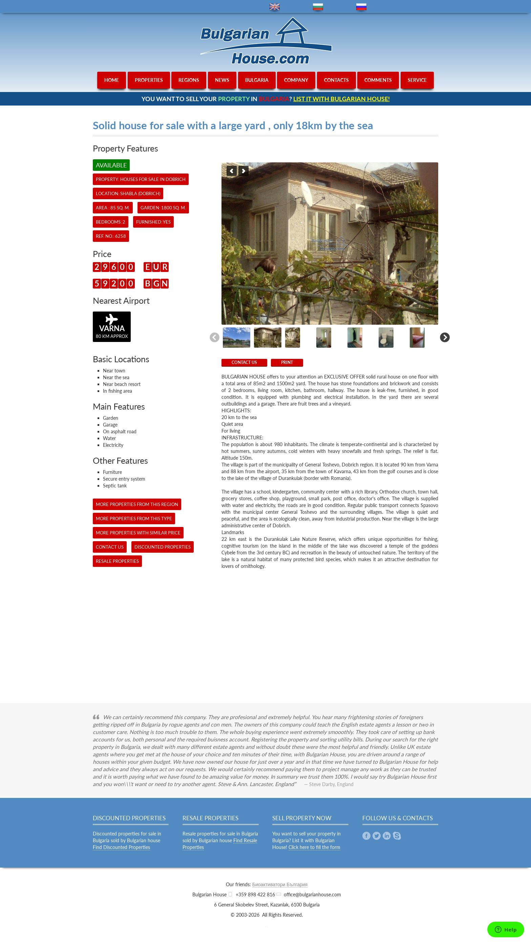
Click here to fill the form (314, 847)
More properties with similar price (138, 532)
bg (318, 6)
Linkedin (387, 836)
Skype (397, 836)
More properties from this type (134, 518)
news (222, 80)
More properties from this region (137, 504)
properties (149, 80)
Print (287, 362)
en (275, 6)
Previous (232, 171)
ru (361, 6)
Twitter (377, 836)
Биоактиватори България (279, 884)
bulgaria (257, 80)
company (296, 80)
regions (188, 80)
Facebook (366, 836)
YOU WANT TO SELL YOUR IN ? (266, 98)
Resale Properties (117, 561)
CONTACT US (244, 362)
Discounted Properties (162, 547)
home (111, 80)
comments (378, 80)
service (417, 80)
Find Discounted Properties (121, 847)
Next (243, 171)
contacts (336, 80)
